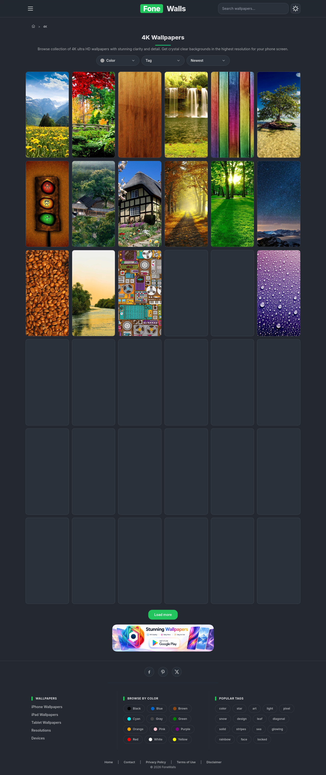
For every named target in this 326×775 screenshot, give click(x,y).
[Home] (33, 26)
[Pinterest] (163, 672)
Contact (129, 762)
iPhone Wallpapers (46, 707)
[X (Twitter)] (177, 672)
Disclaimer (213, 762)
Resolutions (41, 730)
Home (109, 762)
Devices (38, 738)
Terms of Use (186, 762)
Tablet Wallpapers (46, 722)
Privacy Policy (156, 762)
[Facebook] (149, 672)
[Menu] (30, 8)
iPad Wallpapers (44, 714)
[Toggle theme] (295, 8)
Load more (163, 614)
